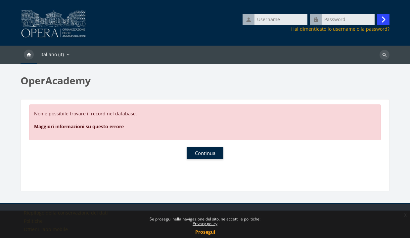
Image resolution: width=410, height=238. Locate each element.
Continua (205, 153)
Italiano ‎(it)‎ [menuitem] (52, 54)
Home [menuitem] (29, 55)
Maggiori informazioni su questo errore (79, 126)
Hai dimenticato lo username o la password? (340, 29)
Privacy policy (205, 223)
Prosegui (205, 232)
